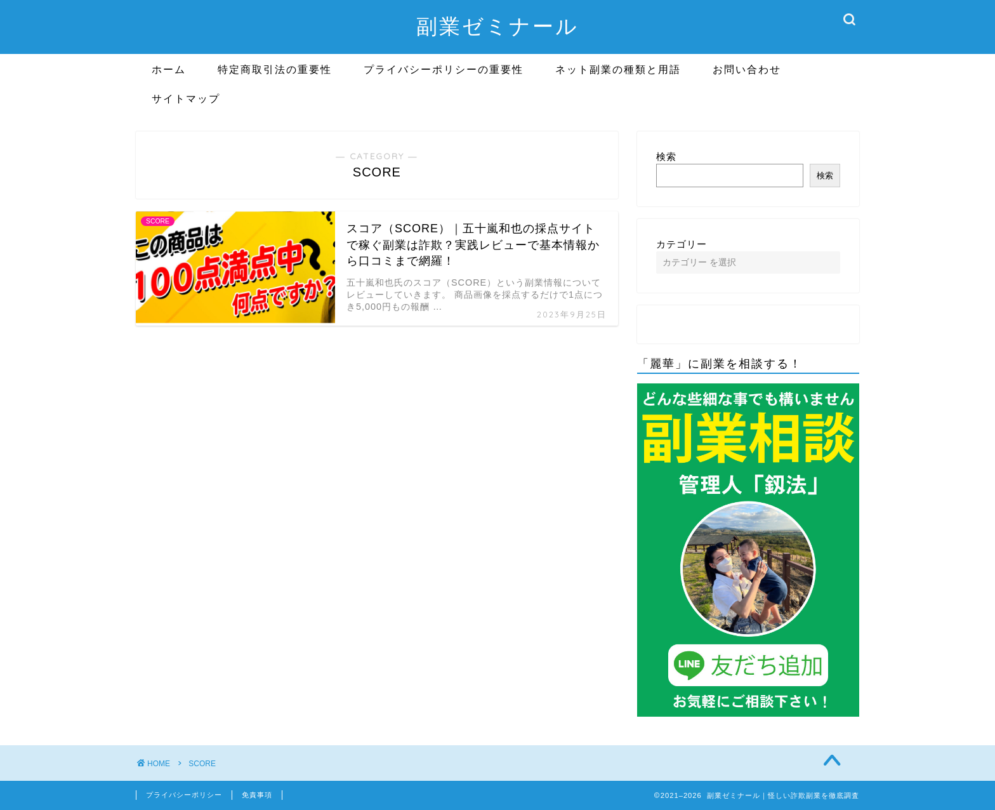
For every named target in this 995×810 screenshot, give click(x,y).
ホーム (169, 69)
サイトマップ (186, 98)
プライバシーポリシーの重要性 (444, 69)
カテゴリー (681, 244)
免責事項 (257, 795)
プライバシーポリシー (184, 795)
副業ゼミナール (497, 26)
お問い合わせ (747, 69)
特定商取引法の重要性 (275, 69)
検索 (666, 156)
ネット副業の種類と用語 (618, 69)
